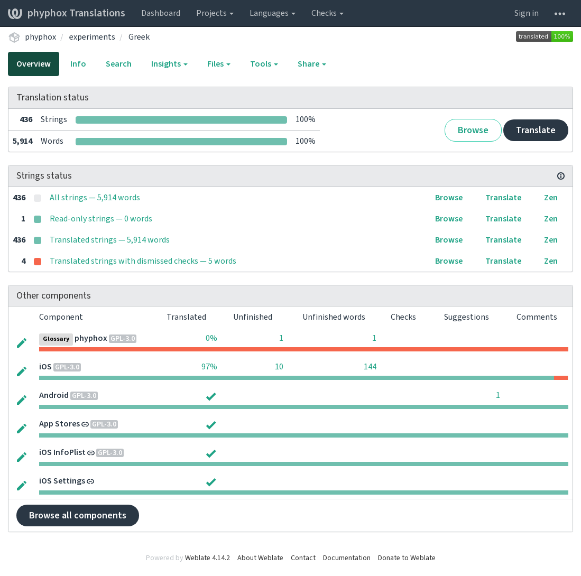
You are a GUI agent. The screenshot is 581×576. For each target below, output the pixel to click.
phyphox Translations (66, 13)
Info (78, 64)
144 (370, 367)
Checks (327, 13)
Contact (303, 558)
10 (279, 367)
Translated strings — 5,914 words (110, 240)
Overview (33, 64)
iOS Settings (62, 481)
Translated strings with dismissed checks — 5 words (143, 261)
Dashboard (160, 13)
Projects (215, 13)
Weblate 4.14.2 (207, 558)
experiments (92, 37)
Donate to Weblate (407, 558)
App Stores (59, 424)
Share (312, 64)
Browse (473, 130)
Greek (139, 37)
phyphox (40, 37)
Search (119, 64)
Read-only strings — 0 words (101, 219)
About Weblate (260, 558)
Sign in (526, 13)
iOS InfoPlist (62, 452)
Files (218, 64)
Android (54, 395)
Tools (264, 64)
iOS (45, 367)
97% (209, 367)
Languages (273, 13)
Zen (551, 197)
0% (211, 338)
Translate (536, 130)
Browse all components (77, 515)
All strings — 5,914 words (95, 197)
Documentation (347, 558)
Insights (169, 64)
